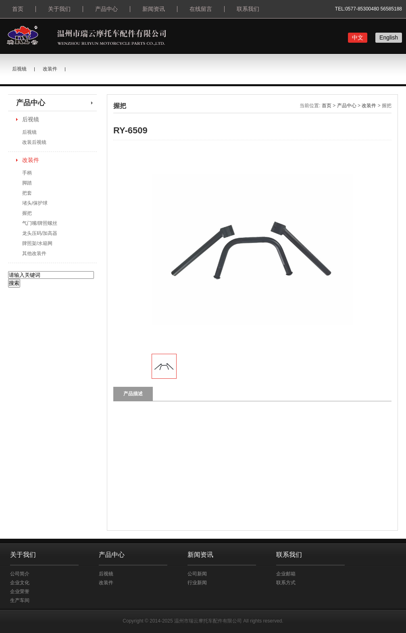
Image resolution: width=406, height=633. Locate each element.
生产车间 (19, 600)
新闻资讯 (153, 9)
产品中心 (106, 9)
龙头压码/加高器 (39, 233)
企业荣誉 (19, 591)
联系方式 (286, 582)
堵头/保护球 (35, 203)
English (388, 37)
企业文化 (19, 582)
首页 (17, 9)
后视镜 (19, 69)
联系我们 (248, 9)
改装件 (50, 69)
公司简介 (19, 574)
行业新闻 (197, 582)
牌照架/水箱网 (37, 243)
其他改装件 (34, 253)
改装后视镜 (34, 142)
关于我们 (59, 9)
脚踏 (27, 183)
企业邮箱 (286, 574)
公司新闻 (197, 574)
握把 (27, 213)
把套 (27, 193)
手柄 (27, 173)
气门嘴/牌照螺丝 (39, 223)
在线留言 (200, 9)
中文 (357, 37)
